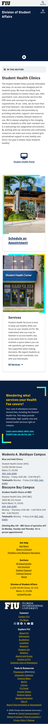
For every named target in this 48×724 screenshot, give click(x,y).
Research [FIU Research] (24, 646)
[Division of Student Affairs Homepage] (21, 14)
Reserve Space (24, 695)
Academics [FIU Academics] (24, 639)
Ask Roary (24, 546)
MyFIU (24, 681)
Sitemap (30, 720)
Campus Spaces (23, 573)
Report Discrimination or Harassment (24, 705)
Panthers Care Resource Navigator (24, 553)
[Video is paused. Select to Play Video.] (24, 57)
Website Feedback (15, 717)
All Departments (23, 563)
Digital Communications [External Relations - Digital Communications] (29, 713)
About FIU (24, 633)
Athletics (24, 653)
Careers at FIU (24, 659)
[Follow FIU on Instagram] (15, 623)
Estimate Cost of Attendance (24, 662)
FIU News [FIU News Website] (24, 620)
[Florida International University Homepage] (13, 3)
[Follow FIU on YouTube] (29, 623)
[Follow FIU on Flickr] (32, 623)
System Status (24, 691)
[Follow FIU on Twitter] (25, 623)
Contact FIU (24, 616)
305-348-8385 (9, 473)
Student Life (24, 649)
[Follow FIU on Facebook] (22, 623)
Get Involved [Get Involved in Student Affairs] (24, 567)
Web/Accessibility (32, 717)
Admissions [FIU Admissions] (24, 636)
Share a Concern (24, 549)
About (24, 577)
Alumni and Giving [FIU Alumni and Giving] (24, 656)
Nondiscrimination (24, 698)
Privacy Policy (20, 720)
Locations (24, 643)
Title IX (24, 701)
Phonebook (18, 672)
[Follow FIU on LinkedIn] (18, 623)
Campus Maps (24, 678)
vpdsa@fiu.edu (24, 594)
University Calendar (24, 675)
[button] (43, 3)
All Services (14, 364)
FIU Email (24, 688)
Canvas (24, 685)
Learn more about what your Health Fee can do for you (20, 433)
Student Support (24, 570)
